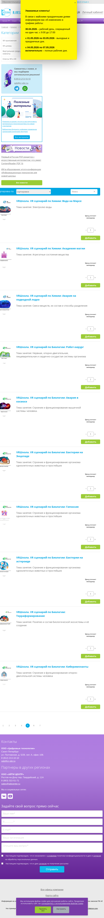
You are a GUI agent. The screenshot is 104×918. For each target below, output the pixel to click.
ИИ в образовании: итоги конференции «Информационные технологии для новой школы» (21, 172)
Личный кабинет (92, 12)
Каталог (5, 21)
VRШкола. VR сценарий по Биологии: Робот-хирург (50, 347)
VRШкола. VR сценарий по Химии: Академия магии (50, 248)
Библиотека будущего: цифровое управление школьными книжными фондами (19, 130)
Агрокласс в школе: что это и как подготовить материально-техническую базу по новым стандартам (19, 123)
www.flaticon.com (91, 908)
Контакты (77, 21)
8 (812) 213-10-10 (22, 78)
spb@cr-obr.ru (21, 83)
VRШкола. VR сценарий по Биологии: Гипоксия (47, 506)
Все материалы (22, 137)
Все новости (22, 182)
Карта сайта (52, 895)
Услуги (14, 21)
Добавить (90, 237)
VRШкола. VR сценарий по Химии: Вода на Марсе (49, 201)
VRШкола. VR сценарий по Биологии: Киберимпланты (52, 666)
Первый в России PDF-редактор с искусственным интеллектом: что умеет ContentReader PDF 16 (21, 160)
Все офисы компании (52, 889)
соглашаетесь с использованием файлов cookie (62, 903)
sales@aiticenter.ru (10, 783)
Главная (4, 27)
